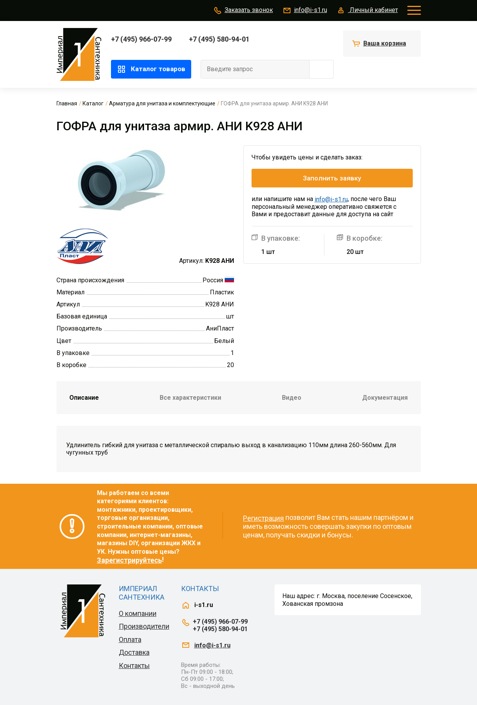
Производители (144, 626)
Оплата (130, 639)
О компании (138, 613)
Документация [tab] (385, 397)
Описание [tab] (84, 397)
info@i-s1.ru (304, 10)
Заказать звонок (243, 10)
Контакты (134, 665)
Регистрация (263, 518)
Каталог (93, 103)
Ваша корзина (384, 43)
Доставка (134, 652)
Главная (66, 103)
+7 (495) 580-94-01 (219, 39)
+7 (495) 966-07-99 (141, 39)
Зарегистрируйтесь (129, 560)
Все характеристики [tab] (190, 397)
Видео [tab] (291, 397)
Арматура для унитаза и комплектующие (162, 103)
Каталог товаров (151, 69)
